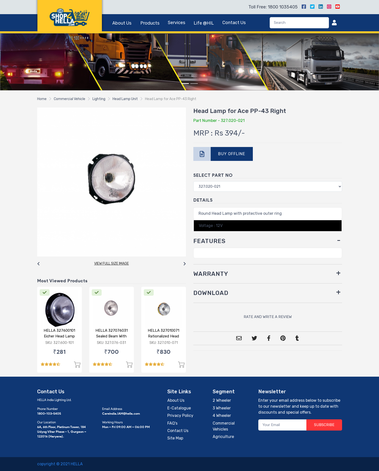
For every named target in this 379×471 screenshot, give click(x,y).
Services (176, 22)
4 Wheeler (222, 415)
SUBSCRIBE (324, 425)
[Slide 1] (185, 83)
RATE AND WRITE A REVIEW (268, 317)
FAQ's (172, 423)
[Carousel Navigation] (111, 264)
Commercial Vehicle (69, 99)
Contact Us (234, 22)
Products (149, 23)
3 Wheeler (222, 408)
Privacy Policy (180, 415)
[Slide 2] (194, 83)
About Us (121, 23)
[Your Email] (282, 425)
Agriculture (223, 436)
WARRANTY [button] (210, 273)
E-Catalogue (179, 408)
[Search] (299, 22)
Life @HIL (204, 23)
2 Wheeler (222, 400)
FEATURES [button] (209, 241)
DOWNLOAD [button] (211, 293)
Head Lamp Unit (125, 99)
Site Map (175, 438)
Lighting (98, 99)
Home (42, 99)
